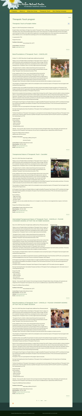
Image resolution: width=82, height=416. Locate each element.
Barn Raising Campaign (59, 11)
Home (69, 17)
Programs (14, 11)
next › (42, 400)
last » (46, 400)
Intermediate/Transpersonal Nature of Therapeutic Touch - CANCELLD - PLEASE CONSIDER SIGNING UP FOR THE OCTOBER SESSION (37, 220)
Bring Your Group (32, 11)
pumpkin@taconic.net (19, 47)
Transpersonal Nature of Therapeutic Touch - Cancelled (29, 154)
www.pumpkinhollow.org (22, 294)
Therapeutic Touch (45, 11)
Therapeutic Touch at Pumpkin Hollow (24, 23)
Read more (68, 49)
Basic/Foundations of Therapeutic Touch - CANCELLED (29, 54)
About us (22, 11)
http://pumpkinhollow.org (22, 145)
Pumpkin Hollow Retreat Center (23, 392)
